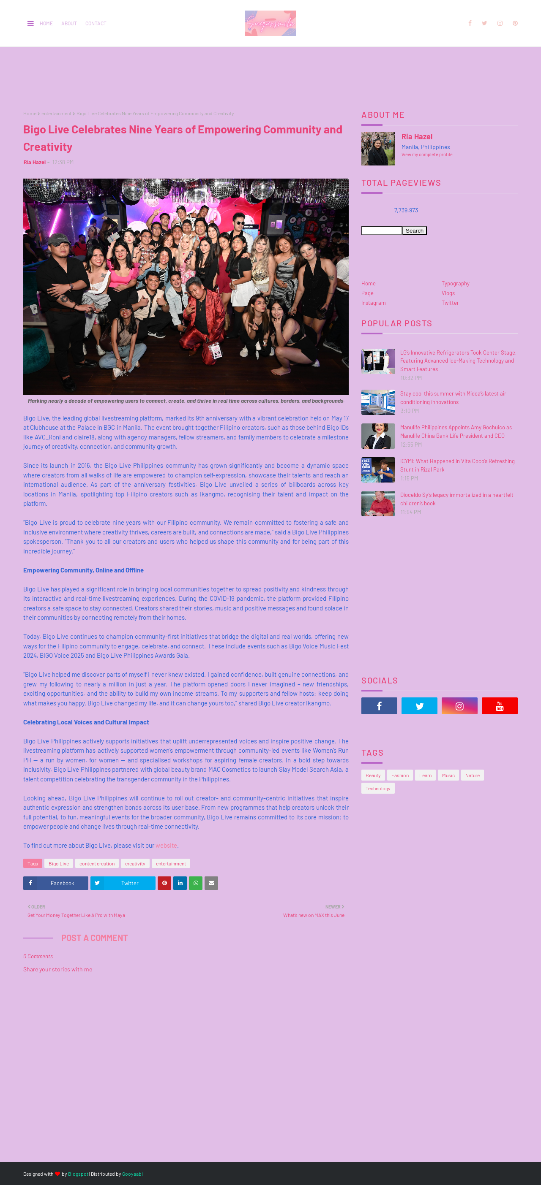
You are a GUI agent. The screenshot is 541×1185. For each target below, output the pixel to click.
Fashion (400, 775)
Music (448, 775)
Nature (472, 775)
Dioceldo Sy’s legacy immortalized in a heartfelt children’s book (457, 499)
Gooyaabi (132, 1174)
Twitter (450, 302)
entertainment (56, 113)
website (166, 845)
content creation (97, 863)
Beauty (373, 775)
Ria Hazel (35, 162)
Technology (378, 788)
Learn (425, 775)
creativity (135, 863)
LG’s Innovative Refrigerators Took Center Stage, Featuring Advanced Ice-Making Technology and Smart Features (458, 360)
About (69, 23)
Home (46, 23)
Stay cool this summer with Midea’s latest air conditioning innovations (453, 397)
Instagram (373, 302)
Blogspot (78, 1174)
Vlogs (448, 293)
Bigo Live (59, 863)
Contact (96, 23)
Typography (456, 283)
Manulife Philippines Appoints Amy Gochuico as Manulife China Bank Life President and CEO (456, 431)
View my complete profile (427, 154)
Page (367, 293)
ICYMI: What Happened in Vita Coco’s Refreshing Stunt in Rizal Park (457, 465)
